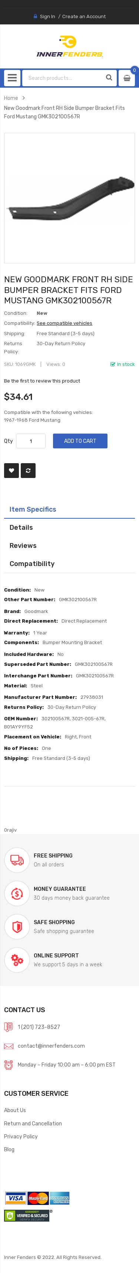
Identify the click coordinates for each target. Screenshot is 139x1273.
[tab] (69, 509)
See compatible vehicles (64, 323)
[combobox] (62, 78)
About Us (15, 1110)
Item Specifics (33, 509)
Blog (9, 1149)
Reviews (23, 545)
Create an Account (84, 16)
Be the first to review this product (42, 381)
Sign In (47, 16)
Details (21, 527)
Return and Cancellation (33, 1123)
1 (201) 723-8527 (39, 1027)
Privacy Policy (21, 1136)
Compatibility (32, 564)
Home (11, 98)
